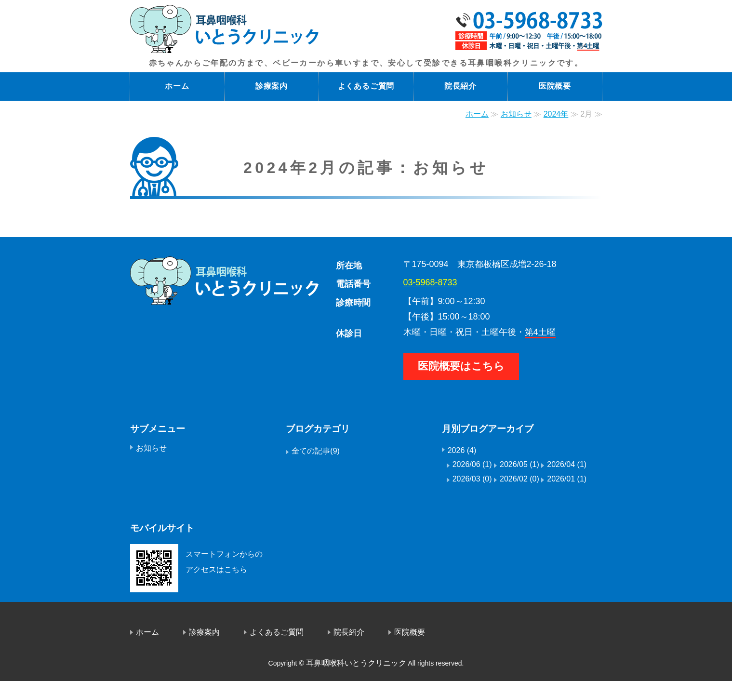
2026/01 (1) (566, 479)
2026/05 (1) (519, 464)
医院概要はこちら (461, 366)
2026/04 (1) (566, 464)
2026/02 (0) (519, 479)
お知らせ (516, 114)
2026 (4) (462, 450)
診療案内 (271, 86)
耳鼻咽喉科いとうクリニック (356, 663)
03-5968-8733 (430, 282)
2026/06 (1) (472, 464)
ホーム (177, 86)
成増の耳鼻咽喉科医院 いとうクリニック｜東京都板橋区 (224, 29)
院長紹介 (460, 86)
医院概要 (555, 86)
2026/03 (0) (472, 479)
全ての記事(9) (316, 451)
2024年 (556, 114)
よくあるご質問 (366, 86)
